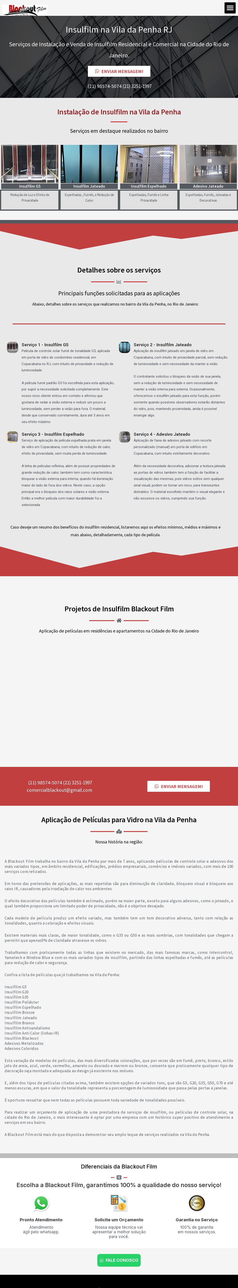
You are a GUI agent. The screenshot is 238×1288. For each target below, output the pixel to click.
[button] (230, 7)
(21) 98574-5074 (104, 86)
